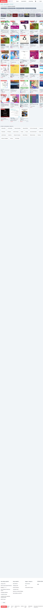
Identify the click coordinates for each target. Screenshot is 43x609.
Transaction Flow (15, 589)
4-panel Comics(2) (15, 131)
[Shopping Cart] (35, 1)
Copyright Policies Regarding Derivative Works (5, 597)
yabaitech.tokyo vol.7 (33, 60)
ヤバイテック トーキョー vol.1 (15, 61)
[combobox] (10, 1)
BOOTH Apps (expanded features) (6, 585)
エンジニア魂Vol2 (3, 118)
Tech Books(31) (10, 128)
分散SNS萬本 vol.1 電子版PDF (24, 45)
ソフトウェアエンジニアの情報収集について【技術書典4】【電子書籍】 (5, 46)
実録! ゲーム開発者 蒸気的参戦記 (5, 61)
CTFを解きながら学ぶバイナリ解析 (24, 31)
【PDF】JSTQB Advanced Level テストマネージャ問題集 (5, 31)
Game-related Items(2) (33, 131)
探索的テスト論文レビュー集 (24, 90)
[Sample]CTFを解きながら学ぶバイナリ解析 (34, 75)
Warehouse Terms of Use (17, 607)
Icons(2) (26, 131)
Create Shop (31, 1)
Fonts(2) (22, 131)
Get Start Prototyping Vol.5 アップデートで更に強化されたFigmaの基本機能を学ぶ (15, 105)
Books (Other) (12, 117)
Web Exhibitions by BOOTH (17, 593)
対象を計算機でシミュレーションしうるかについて (14, 119)
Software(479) (3, 128)
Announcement (27, 583)
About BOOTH (23, 1)
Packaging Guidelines (4, 592)
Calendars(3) (3, 131)
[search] (11, 1)
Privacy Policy (26, 607)
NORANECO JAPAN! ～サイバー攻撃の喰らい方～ (15, 31)
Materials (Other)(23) (17, 128)
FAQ (26, 585)
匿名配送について (3, 587)
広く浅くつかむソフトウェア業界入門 (24, 119)
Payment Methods (16, 587)
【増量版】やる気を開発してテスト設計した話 (5, 75)
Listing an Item (3, 583)
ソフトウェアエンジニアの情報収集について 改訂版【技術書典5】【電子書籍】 (34, 31)
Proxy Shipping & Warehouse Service (5, 590)
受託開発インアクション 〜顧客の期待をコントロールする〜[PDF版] (15, 75)
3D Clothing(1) (17, 138)
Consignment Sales (4, 594)
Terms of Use (12, 607)
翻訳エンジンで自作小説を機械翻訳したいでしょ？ (24, 105)
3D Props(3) (9, 131)
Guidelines (22, 606)
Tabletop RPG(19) (25, 128)
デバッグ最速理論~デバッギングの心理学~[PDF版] (24, 61)
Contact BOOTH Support (29, 587)
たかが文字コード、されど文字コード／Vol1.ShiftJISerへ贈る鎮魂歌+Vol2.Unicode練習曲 (15, 45)
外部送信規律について (30, 607)
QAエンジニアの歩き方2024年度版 (5, 90)
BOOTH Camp (3, 599)
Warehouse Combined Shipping (18, 591)
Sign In (17, 1)
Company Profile (8, 607)
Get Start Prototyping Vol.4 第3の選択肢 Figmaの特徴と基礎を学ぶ (5, 105)
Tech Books (2, 59)
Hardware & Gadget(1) (4, 138)
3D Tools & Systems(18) (33, 128)
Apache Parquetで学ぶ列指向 (34, 105)
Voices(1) (11, 138)
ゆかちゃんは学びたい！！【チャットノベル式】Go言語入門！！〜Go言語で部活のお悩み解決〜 (34, 90)
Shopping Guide (15, 585)
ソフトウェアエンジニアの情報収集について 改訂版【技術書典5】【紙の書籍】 (24, 76)
